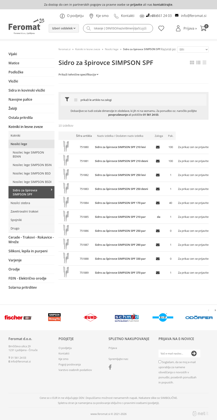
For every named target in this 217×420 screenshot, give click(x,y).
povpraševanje (118, 115)
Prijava (190, 28)
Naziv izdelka (105, 136)
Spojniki (16, 220)
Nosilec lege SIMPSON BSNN (28, 154)
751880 (84, 147)
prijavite (136, 5)
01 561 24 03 (162, 15)
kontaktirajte (162, 5)
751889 (84, 273)
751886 (84, 231)
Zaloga (159, 136)
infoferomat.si (193, 15)
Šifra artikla (84, 136)
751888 (84, 259)
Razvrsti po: (168, 49)
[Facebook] (111, 368)
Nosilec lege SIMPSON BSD (32, 173)
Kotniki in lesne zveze (25, 126)
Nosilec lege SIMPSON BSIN (32, 165)
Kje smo (99, 15)
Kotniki (15, 135)
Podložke (15, 72)
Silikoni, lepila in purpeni (27, 251)
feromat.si (64, 49)
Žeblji (12, 108)
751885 (84, 217)
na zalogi (106, 100)
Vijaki (12, 54)
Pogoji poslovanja (69, 364)
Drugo (15, 228)
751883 (84, 189)
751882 (84, 175)
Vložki (13, 81)
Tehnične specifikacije (82, 74)
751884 (84, 203)
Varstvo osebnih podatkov (75, 370)
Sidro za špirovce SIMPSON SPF (25, 192)
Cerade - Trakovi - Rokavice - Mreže (31, 239)
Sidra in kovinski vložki (26, 90)
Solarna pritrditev (22, 287)
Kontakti (124, 15)
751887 (84, 245)
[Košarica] (204, 29)
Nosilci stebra (20, 203)
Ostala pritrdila (20, 117)
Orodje (14, 269)
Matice (13, 63)
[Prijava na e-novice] (194, 354)
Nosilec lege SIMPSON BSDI (32, 182)
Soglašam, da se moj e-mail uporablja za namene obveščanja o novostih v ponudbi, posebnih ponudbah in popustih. (177, 372)
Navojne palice (20, 99)
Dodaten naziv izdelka (129, 136)
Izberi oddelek (63, 28)
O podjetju (72, 15)
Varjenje (15, 260)
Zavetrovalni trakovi (24, 211)
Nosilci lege (19, 144)
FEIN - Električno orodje (27, 278)
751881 (84, 161)
